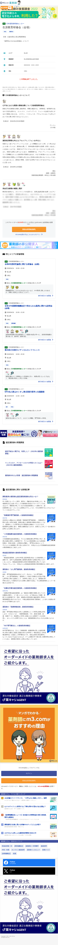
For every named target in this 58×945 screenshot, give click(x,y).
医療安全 (11, 31)
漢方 (7, 406)
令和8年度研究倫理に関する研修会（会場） (22, 264)
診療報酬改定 (6, 853)
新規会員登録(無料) (29, 229)
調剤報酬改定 (19, 846)
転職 (14, 853)
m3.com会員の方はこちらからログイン (29, 234)
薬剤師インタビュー (33, 850)
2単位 (12, 406)
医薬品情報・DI (7, 846)
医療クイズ (46, 850)
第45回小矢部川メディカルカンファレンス (22, 350)
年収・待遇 (5, 850)
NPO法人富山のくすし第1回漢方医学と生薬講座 (24, 392)
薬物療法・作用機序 (32, 846)
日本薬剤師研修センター (15, 23)
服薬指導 (44, 846)
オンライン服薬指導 (18, 850)
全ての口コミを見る (45, 295)
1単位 (5, 31)
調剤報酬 (13, 323)
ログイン (16, 8)
